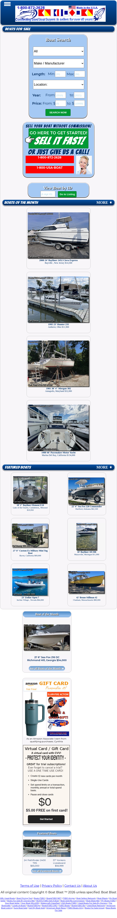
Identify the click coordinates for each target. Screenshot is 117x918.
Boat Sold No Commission (73, 900)
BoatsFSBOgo (33, 905)
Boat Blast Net (93, 900)
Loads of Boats (19, 905)
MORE (104, 202)
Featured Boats (18, 467)
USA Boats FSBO (69, 903)
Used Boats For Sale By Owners (92, 903)
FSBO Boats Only (75, 908)
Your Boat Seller (12, 903)
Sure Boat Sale (20, 908)
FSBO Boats (64, 905)
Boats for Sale (17, 29)
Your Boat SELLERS (30, 903)
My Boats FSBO (108, 900)
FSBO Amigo (69, 898)
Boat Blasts (102, 898)
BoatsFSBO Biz (78, 905)
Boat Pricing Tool (24, 898)
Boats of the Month (21, 203)
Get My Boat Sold (37, 908)
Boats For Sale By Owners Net (21, 900)
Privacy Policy (52, 886)
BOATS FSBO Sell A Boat (47, 900)
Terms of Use (29, 886)
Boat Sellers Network (86, 898)
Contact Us (72, 886)
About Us (90, 886)
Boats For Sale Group (94, 908)
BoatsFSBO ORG (49, 905)
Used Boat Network (96, 905)
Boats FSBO (39, 898)
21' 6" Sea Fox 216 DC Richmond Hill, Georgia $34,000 (47, 659)
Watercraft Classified (49, 903)
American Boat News (56, 908)
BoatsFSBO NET (53, 898)
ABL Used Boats (7, 898)
